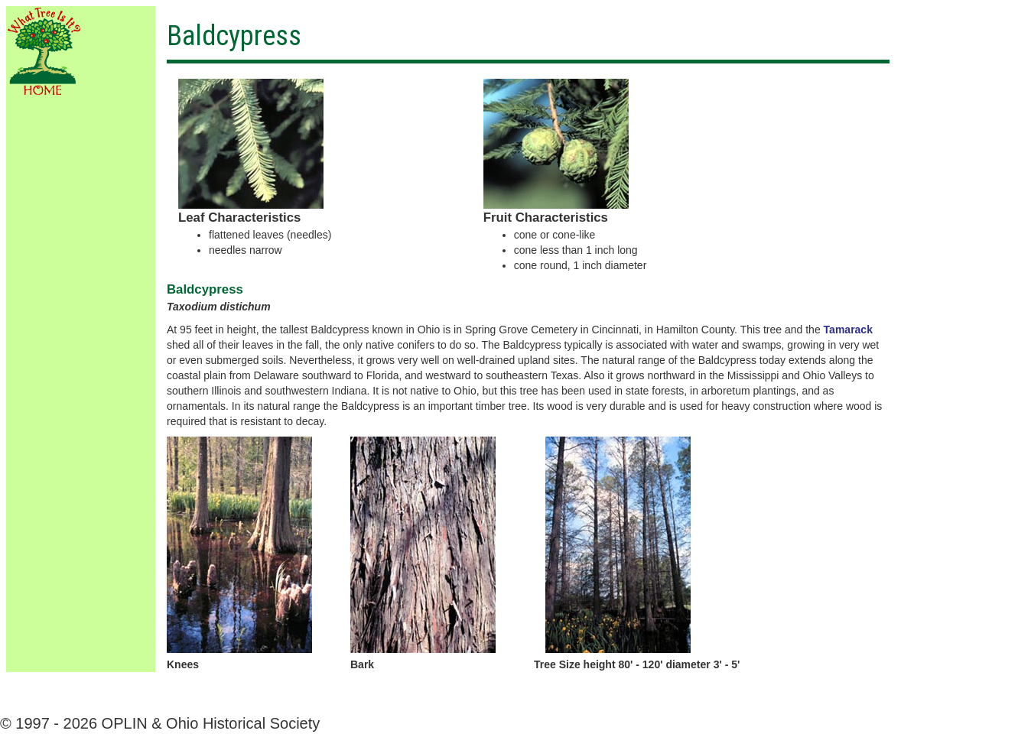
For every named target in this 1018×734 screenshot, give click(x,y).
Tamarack (848, 329)
